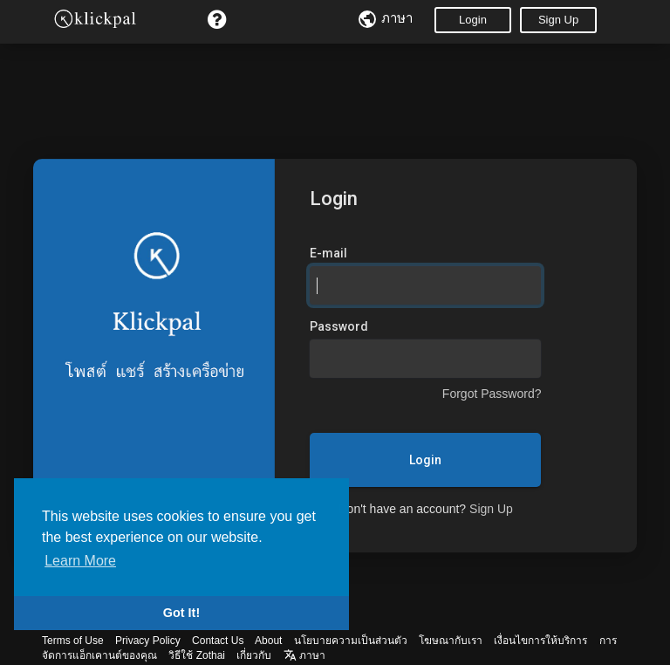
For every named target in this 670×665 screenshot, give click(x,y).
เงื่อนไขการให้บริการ (540, 640)
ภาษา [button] (304, 655)
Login (473, 19)
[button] (216, 19)
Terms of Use (73, 640)
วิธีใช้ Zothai (196, 655)
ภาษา (385, 17)
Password (339, 326)
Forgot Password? (492, 394)
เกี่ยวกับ (253, 655)
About (268, 640)
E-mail (328, 253)
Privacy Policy (148, 640)
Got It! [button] (181, 613)
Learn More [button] (80, 560)
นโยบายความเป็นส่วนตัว (350, 640)
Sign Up (558, 19)
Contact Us (217, 640)
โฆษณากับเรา (450, 640)
